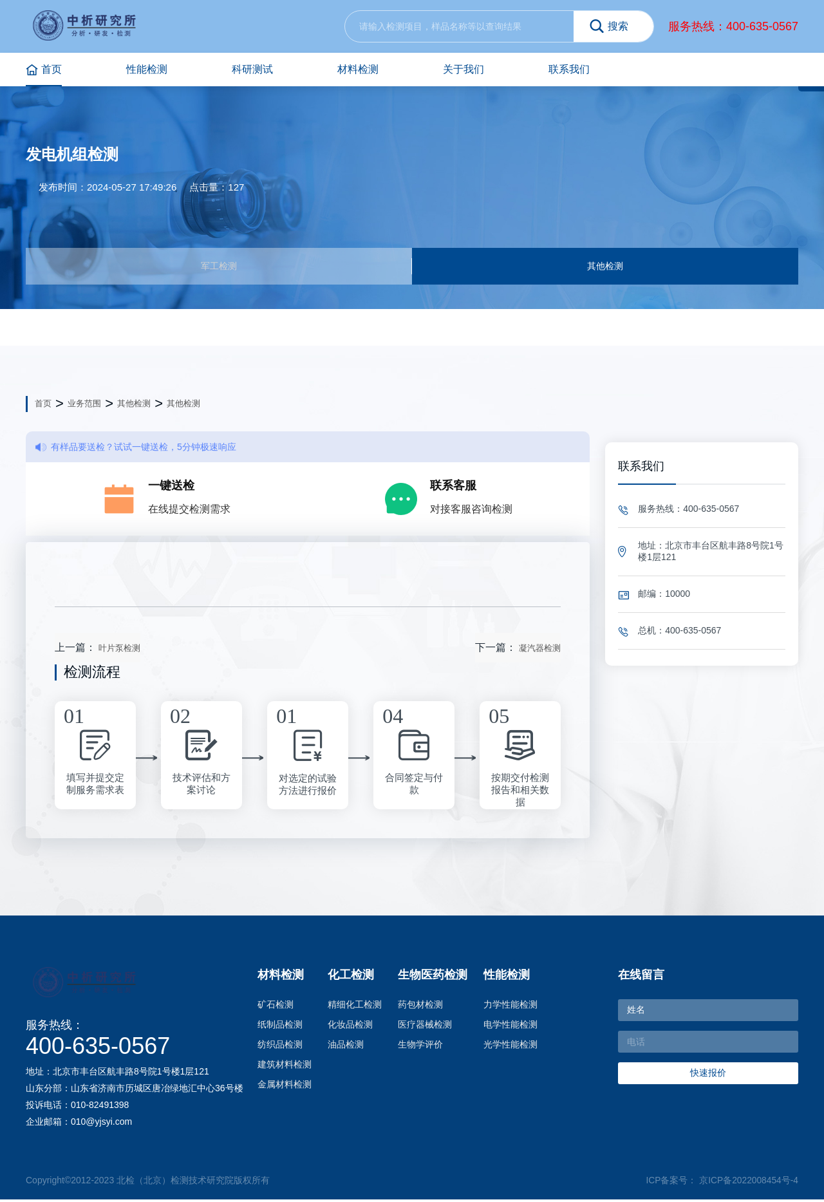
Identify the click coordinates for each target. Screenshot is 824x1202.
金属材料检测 (285, 1087)
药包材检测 (420, 1007)
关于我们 (463, 69)
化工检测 (351, 977)
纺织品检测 (280, 1047)
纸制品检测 (280, 1027)
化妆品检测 (350, 1027)
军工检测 (219, 267)
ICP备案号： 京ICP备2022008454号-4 (721, 1183)
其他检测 (605, 267)
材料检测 (358, 69)
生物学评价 (420, 1047)
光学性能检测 (510, 1047)
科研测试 (252, 69)
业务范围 (84, 406)
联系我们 (569, 69)
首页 (44, 70)
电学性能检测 (510, 1027)
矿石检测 (276, 1007)
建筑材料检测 (285, 1067)
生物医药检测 (432, 977)
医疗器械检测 (425, 1027)
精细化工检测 (355, 1007)
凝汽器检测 (540, 650)
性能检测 (146, 69)
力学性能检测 (510, 1007)
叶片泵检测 (119, 650)
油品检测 (346, 1047)
